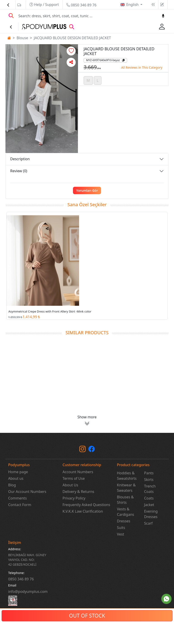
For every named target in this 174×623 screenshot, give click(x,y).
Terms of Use (74, 478)
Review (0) (18, 170)
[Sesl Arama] (163, 16)
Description (20, 158)
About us (15, 478)
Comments (17, 498)
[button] (71, 51)
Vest (120, 534)
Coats (149, 498)
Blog (12, 484)
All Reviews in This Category (141, 67)
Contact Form (19, 504)
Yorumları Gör (87, 190)
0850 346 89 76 (81, 4)
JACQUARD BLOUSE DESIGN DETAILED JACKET (72, 37)
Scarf (148, 523)
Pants (149, 472)
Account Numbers (78, 471)
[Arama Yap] (11, 16)
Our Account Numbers (27, 491)
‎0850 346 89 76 (21, 579)
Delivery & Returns (78, 491)
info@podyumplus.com (28, 591)
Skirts (149, 479)
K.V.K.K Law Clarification (83, 511)
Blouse (22, 37)
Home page (18, 471)
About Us (70, 484)
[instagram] (82, 449)
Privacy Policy (74, 498)
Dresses (123, 521)
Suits (121, 527)
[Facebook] (91, 449)
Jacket (149, 504)
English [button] (133, 4)
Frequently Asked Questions (86, 504)
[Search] (87, 16)
